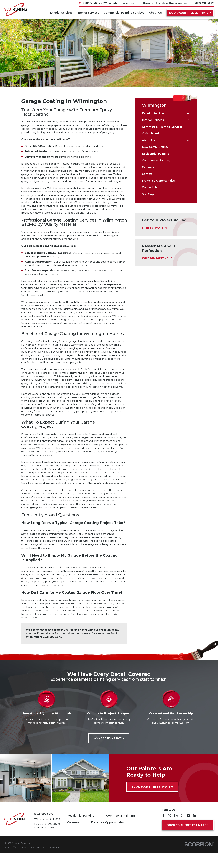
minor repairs (76, 469)
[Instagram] (176, 815)
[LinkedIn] (194, 815)
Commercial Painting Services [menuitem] (124, 12)
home (96, 125)
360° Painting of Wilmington (41, 121)
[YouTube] (188, 815)
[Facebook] (163, 815)
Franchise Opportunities (107, 822)
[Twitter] (169, 815)
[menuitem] (163, 113)
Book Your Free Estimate (190, 12)
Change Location (128, 3)
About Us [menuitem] (155, 12)
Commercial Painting (120, 815)
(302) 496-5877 (204, 3)
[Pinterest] (182, 815)
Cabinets (73, 822)
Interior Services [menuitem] (88, 12)
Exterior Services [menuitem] (61, 12)
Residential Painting (80, 815)
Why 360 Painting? (109, 738)
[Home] (15, 9)
